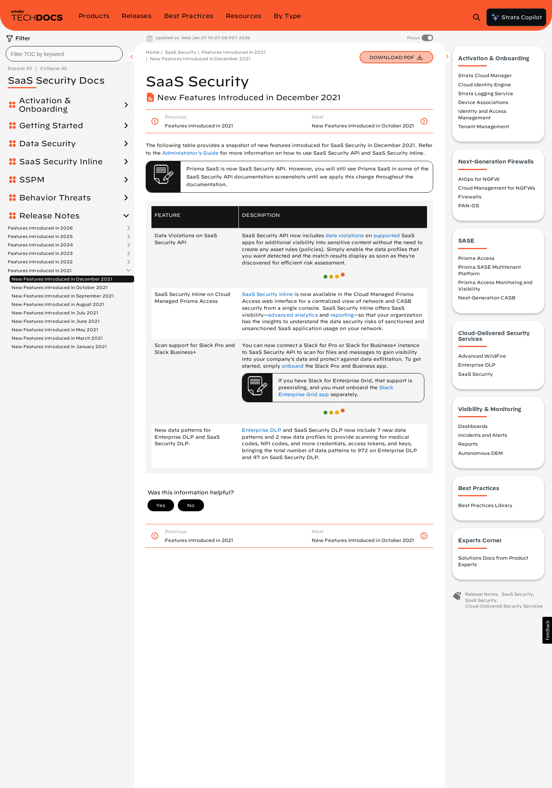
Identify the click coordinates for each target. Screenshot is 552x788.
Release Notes (49, 215)
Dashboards (473, 426)
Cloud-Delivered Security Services (503, 605)
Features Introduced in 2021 (40, 270)
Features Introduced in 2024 (40, 245)
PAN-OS (468, 205)
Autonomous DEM (480, 453)
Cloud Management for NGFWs (496, 187)
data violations (344, 235)
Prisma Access (476, 258)
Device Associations (483, 102)
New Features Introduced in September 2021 (63, 295)
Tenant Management (483, 126)
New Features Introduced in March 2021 (57, 337)
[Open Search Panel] (479, 17)
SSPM (31, 179)
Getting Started (51, 125)
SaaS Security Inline (61, 161)
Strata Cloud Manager (485, 75)
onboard (293, 366)
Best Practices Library (485, 505)
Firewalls (469, 196)
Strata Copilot (516, 17)
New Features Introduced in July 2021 (55, 312)
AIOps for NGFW (479, 179)
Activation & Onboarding (45, 104)
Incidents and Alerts (482, 435)
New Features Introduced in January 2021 (59, 346)
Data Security (47, 143)
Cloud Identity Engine (484, 84)
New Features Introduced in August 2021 (58, 304)
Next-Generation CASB (487, 297)
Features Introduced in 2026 (40, 228)
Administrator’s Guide (190, 153)
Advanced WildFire (482, 355)
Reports (468, 443)
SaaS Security (180, 52)
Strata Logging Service (485, 93)
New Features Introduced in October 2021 (60, 287)
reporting (342, 315)
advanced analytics (293, 315)
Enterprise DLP (261, 430)
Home (152, 52)
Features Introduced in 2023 (40, 253)
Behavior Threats (55, 197)
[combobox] (64, 53)
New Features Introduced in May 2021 (55, 329)
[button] (547, 630)
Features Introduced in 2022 (40, 261)
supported (386, 235)
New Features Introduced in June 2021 (56, 321)
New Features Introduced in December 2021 (62, 278)
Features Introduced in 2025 (40, 236)
